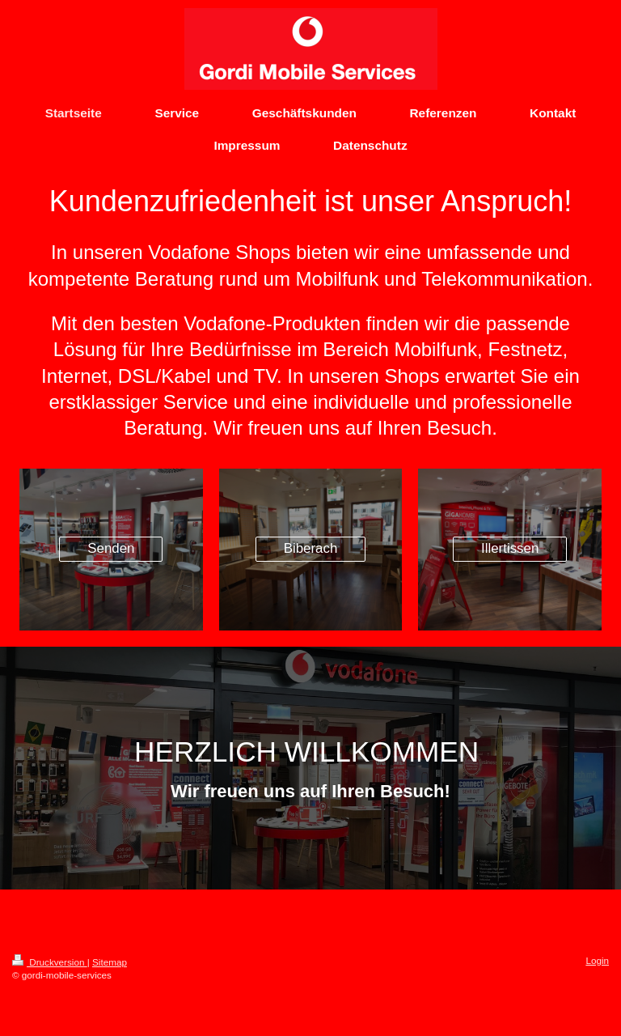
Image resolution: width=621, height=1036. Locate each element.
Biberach (311, 548)
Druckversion (49, 962)
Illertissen (510, 548)
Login (597, 960)
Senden (110, 548)
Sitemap (109, 962)
